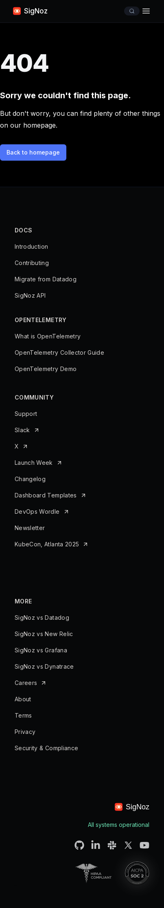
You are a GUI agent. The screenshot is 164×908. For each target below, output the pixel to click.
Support (26, 413)
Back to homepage (33, 152)
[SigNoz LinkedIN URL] (96, 845)
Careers (26, 682)
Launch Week (34, 462)
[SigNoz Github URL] (79, 845)
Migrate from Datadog (46, 279)
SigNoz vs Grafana (41, 650)
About (23, 699)
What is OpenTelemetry (48, 336)
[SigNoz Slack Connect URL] (112, 845)
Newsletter (30, 527)
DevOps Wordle (37, 511)
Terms (23, 715)
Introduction (31, 246)
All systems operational (118, 824)
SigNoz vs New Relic (44, 633)
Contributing (32, 262)
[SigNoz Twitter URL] (128, 845)
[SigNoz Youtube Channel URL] (144, 845)
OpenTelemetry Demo (46, 368)
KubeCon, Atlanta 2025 (47, 544)
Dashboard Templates (46, 495)
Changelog (30, 478)
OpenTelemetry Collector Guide (59, 352)
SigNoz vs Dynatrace (44, 666)
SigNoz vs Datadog (42, 617)
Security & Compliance (46, 748)
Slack (22, 429)
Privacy (25, 731)
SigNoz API (30, 295)
